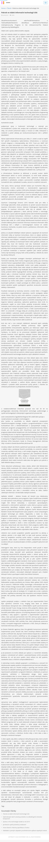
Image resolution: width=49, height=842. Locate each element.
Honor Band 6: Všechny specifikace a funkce (16, 830)
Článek (9, 8)
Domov (3, 8)
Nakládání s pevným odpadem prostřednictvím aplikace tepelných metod (25, 833)
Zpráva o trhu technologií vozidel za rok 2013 (16, 824)
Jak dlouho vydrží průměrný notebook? (14, 827)
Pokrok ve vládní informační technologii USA (16, 816)
